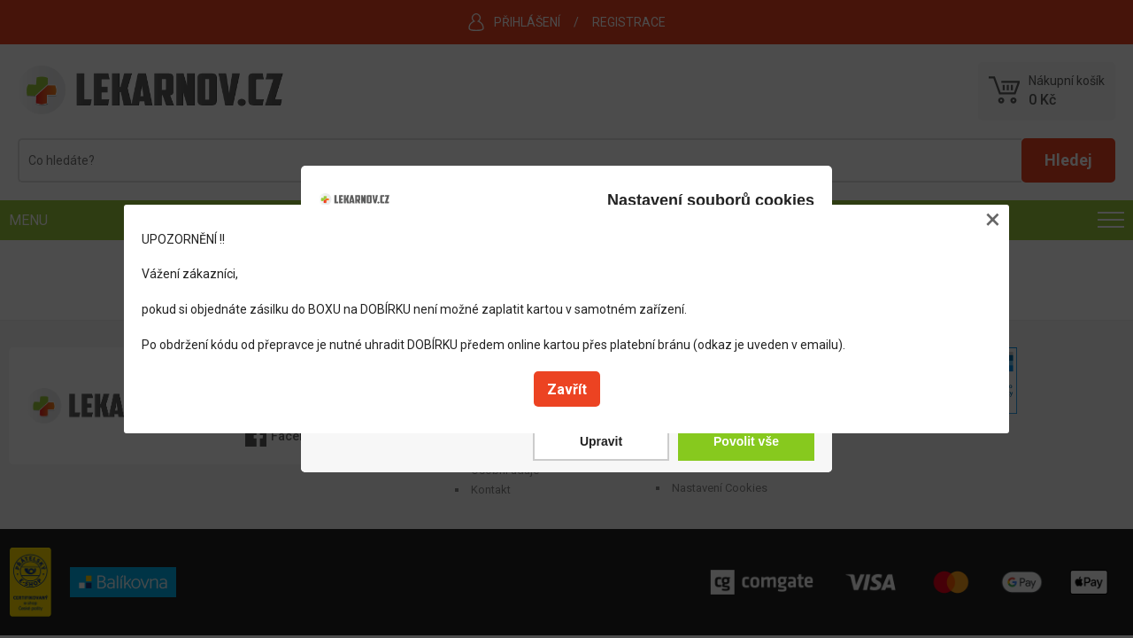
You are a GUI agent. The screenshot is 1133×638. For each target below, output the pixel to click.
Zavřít (567, 389)
